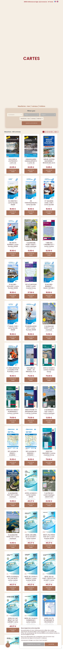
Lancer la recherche (31, 123)
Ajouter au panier (13, 170)
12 (55, 132)
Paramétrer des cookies (34, 644)
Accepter (51, 644)
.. (53, 132)
